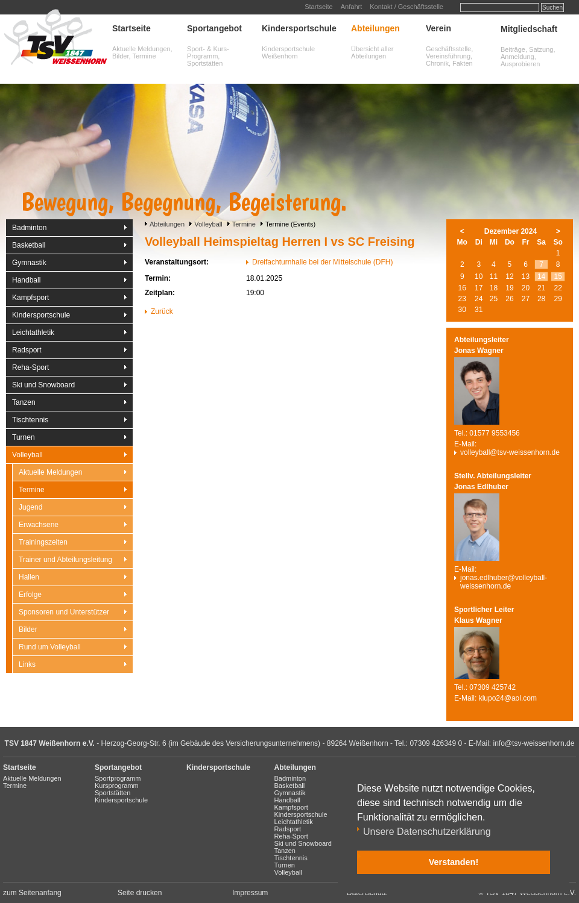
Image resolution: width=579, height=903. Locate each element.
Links (27, 664)
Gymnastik (29, 262)
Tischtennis (30, 420)
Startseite (318, 6)
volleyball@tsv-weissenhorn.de (510, 452)
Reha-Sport (30, 367)
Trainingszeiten (43, 542)
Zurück (162, 311)
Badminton (29, 227)
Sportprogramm (118, 778)
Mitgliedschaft (529, 29)
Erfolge (30, 594)
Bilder (28, 629)
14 (541, 276)
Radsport (27, 350)
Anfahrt (351, 6)
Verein (438, 28)
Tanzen (24, 402)
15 (558, 276)
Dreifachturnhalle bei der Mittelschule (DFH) (322, 262)
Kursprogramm (117, 785)
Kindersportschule (299, 28)
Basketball (28, 245)
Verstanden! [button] (453, 862)
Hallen (29, 577)
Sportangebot (214, 28)
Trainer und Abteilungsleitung (65, 559)
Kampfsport (30, 297)
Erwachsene (39, 524)
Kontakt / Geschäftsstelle (406, 6)
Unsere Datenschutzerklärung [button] (427, 831)
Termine (244, 224)
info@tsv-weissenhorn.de (534, 743)
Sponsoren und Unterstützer (64, 612)
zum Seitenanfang (32, 893)
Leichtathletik (33, 332)
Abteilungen (375, 28)
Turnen (23, 437)
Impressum (250, 893)
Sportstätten (112, 792)
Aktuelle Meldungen (50, 472)
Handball (26, 280)
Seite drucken (140, 893)
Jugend (30, 507)
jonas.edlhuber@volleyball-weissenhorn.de (503, 581)
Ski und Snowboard (43, 385)
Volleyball (208, 224)
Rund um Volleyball (50, 647)
